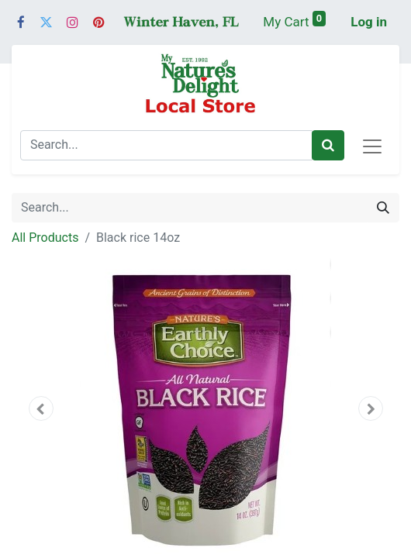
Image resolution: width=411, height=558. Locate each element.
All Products (45, 237)
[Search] (328, 145)
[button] (41, 408)
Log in (369, 21)
